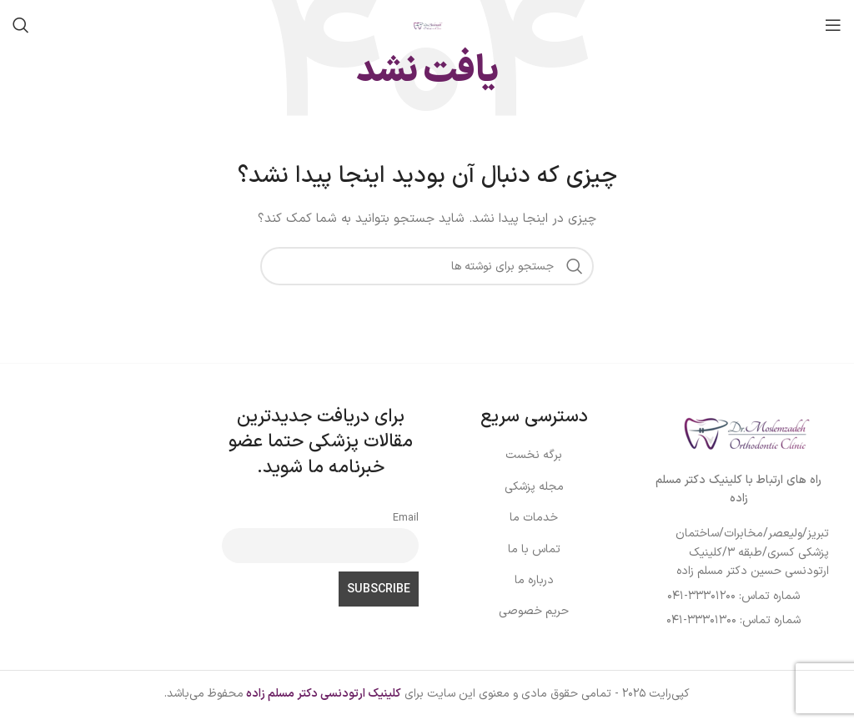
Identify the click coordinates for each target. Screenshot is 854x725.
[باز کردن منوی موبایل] (833, 25)
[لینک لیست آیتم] (743, 553)
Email (406, 518)
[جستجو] (21, 25)
